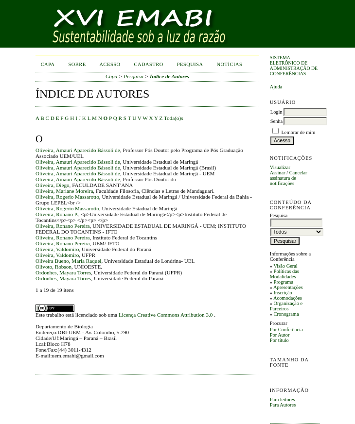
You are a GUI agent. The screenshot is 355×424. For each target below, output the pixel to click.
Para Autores (283, 404)
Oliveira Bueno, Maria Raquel (68, 261)
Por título (279, 340)
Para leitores (282, 399)
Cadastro (148, 64)
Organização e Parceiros (286, 306)
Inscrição (283, 292)
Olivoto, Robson (53, 267)
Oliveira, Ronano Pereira (63, 226)
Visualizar (280, 167)
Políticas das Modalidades (284, 274)
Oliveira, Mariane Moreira (64, 191)
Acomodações (287, 298)
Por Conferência (286, 329)
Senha (276, 121)
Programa (283, 282)
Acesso (110, 64)
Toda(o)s (173, 118)
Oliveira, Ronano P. (57, 214)
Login (276, 112)
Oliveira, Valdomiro (57, 249)
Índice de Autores (169, 76)
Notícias (230, 64)
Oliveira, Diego (53, 185)
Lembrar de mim (298, 132)
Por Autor (280, 335)
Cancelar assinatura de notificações (288, 178)
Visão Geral (285, 266)
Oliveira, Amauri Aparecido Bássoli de (78, 150)
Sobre (77, 64)
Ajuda (276, 86)
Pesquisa (190, 64)
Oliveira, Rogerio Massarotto (67, 197)
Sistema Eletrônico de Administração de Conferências (294, 65)
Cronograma (286, 314)
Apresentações (288, 287)
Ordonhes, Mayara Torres (63, 272)
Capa (48, 64)
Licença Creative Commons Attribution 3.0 (166, 315)
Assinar (277, 172)
